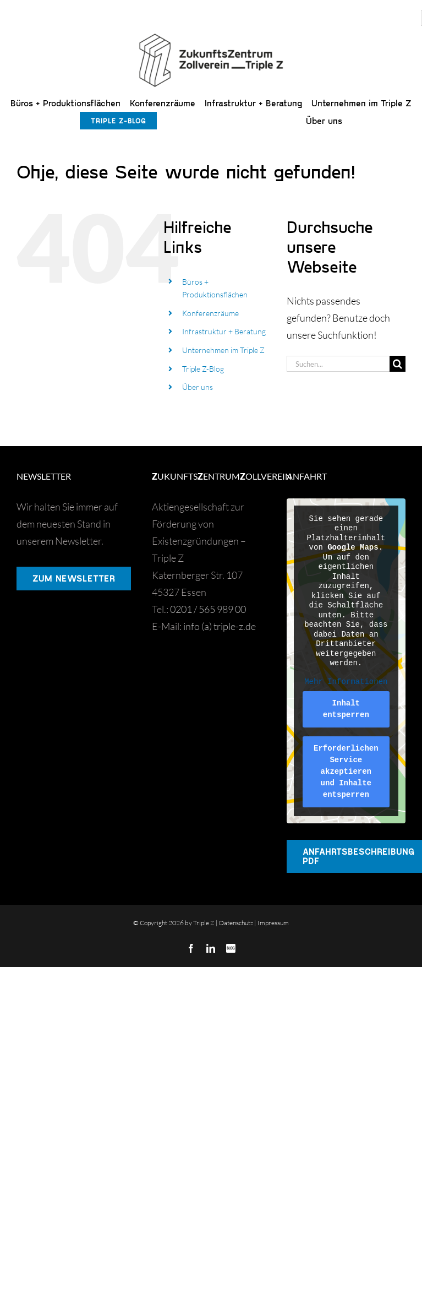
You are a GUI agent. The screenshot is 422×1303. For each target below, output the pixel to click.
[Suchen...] (338, 364)
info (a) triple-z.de (219, 626)
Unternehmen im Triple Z (223, 350)
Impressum (273, 923)
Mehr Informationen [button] (346, 682)
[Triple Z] (211, 31)
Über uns (197, 387)
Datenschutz (236, 923)
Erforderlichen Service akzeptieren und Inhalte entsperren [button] (346, 771)
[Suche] (397, 364)
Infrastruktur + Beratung (224, 331)
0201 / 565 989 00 (208, 609)
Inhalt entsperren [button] (346, 709)
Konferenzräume (210, 313)
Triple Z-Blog (203, 368)
